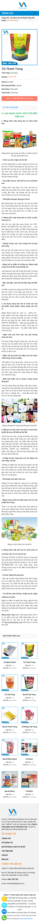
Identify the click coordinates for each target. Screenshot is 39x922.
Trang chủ (5, 18)
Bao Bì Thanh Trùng (9, 727)
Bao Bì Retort (10, 791)
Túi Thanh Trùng (29, 662)
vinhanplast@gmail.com (15, 883)
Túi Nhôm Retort (10, 662)
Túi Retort (29, 759)
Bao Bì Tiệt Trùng (29, 695)
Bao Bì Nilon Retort (10, 759)
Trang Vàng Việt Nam (26, 918)
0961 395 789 (18, 98)
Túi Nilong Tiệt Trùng (29, 727)
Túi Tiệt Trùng (10, 695)
